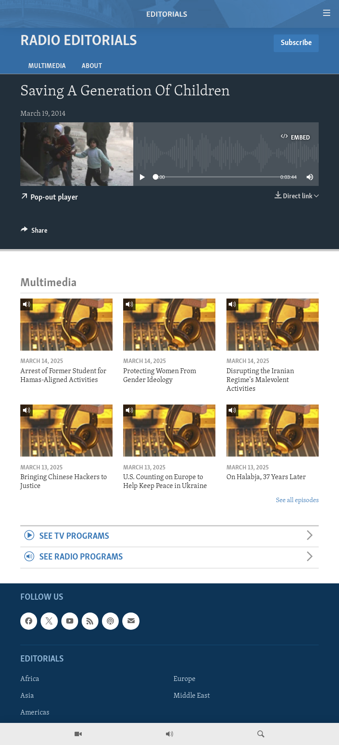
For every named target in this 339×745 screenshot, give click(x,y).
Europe (184, 679)
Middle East (191, 696)
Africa (29, 679)
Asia (27, 696)
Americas (34, 712)
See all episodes (297, 500)
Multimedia (47, 66)
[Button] (34, 232)
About (92, 66)
